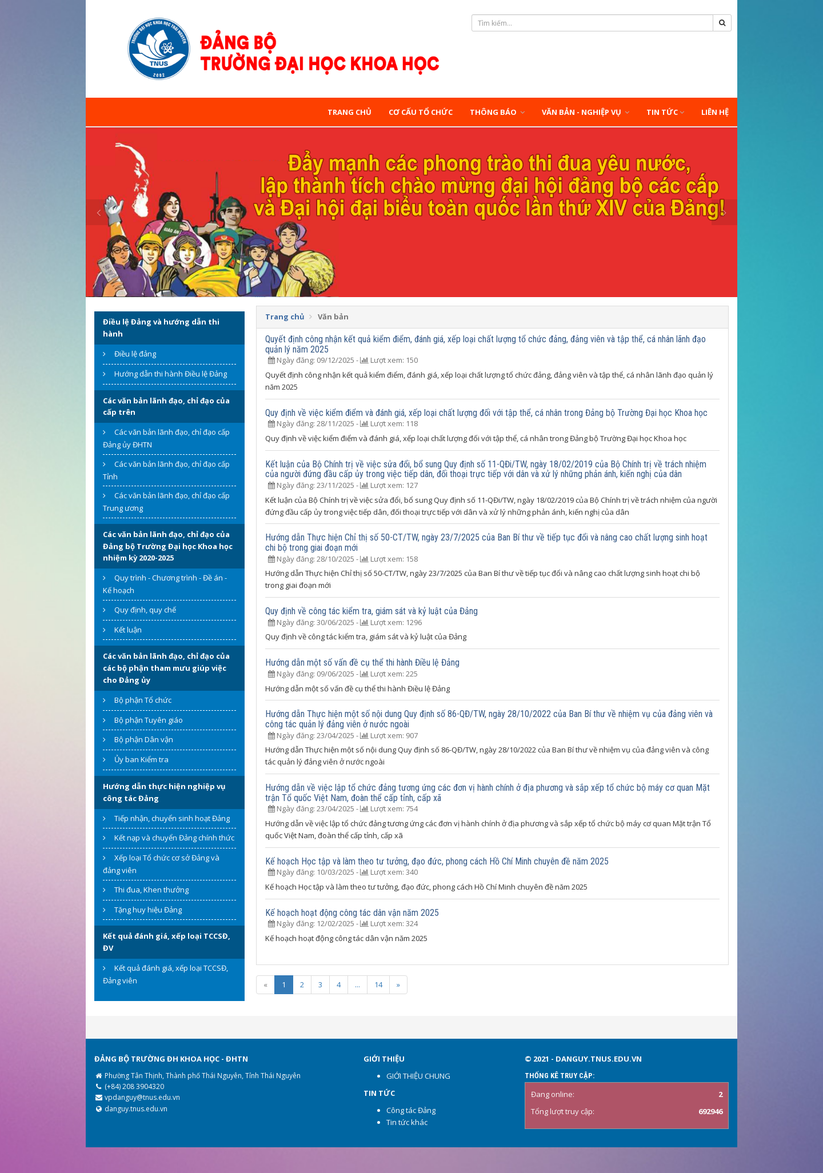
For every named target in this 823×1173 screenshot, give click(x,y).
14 (378, 984)
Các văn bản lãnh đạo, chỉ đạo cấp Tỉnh (166, 470)
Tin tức (665, 112)
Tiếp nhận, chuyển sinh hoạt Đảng (172, 818)
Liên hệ (715, 112)
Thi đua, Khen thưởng (151, 889)
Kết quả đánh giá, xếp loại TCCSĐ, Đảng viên (165, 974)
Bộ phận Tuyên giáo (148, 720)
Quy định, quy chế (145, 609)
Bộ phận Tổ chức (142, 700)
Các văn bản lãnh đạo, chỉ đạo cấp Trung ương (166, 501)
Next (724, 212)
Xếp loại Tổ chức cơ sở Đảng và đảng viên (161, 863)
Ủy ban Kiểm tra (141, 759)
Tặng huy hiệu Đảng (148, 909)
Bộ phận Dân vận (143, 739)
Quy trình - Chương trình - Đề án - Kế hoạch (165, 584)
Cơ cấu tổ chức (421, 112)
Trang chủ (349, 112)
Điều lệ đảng (135, 354)
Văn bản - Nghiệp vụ (585, 112)
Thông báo (497, 112)
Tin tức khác (407, 1122)
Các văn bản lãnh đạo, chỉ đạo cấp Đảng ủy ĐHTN (166, 438)
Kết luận (128, 629)
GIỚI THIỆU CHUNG (418, 1076)
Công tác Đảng (411, 1110)
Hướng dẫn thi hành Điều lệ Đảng (170, 374)
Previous (98, 212)
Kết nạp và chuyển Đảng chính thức (174, 837)
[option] (411, 212)
